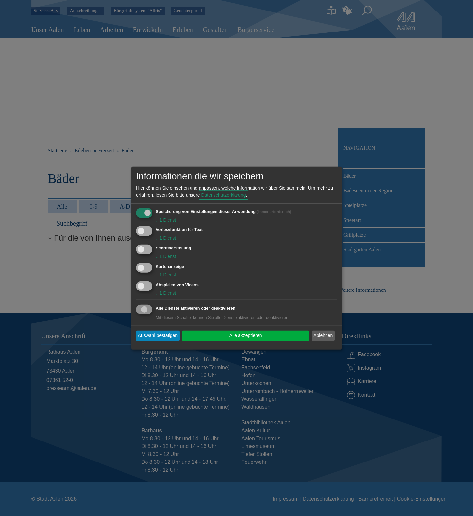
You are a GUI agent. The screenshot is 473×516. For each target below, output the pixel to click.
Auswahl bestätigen (158, 335)
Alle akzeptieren (245, 335)
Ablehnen (323, 335)
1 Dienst (166, 219)
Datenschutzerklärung (223, 194)
